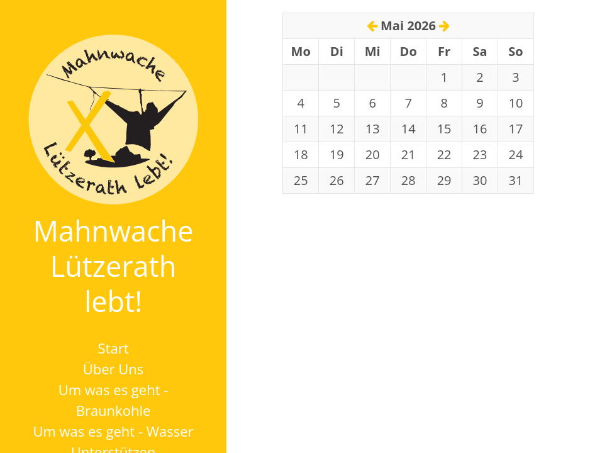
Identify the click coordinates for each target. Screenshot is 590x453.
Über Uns (113, 368)
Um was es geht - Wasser (113, 431)
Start (113, 347)
